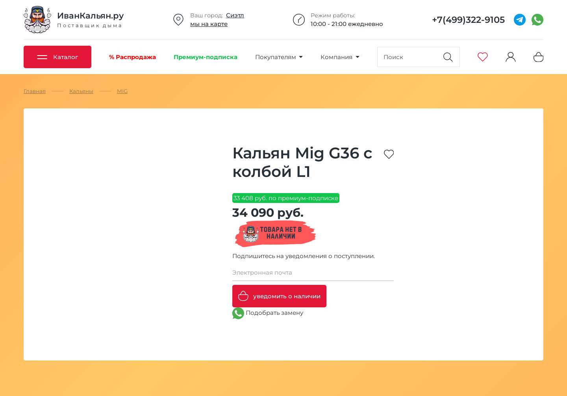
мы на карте (209, 24)
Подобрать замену (267, 313)
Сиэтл (235, 15)
